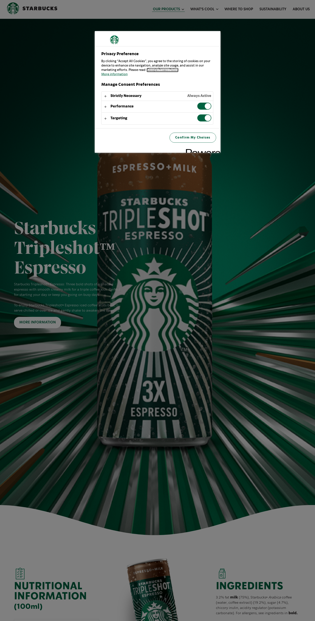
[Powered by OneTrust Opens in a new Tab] (201, 150)
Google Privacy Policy (162, 70)
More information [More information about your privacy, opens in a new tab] (114, 74)
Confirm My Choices (192, 137)
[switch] (204, 106)
